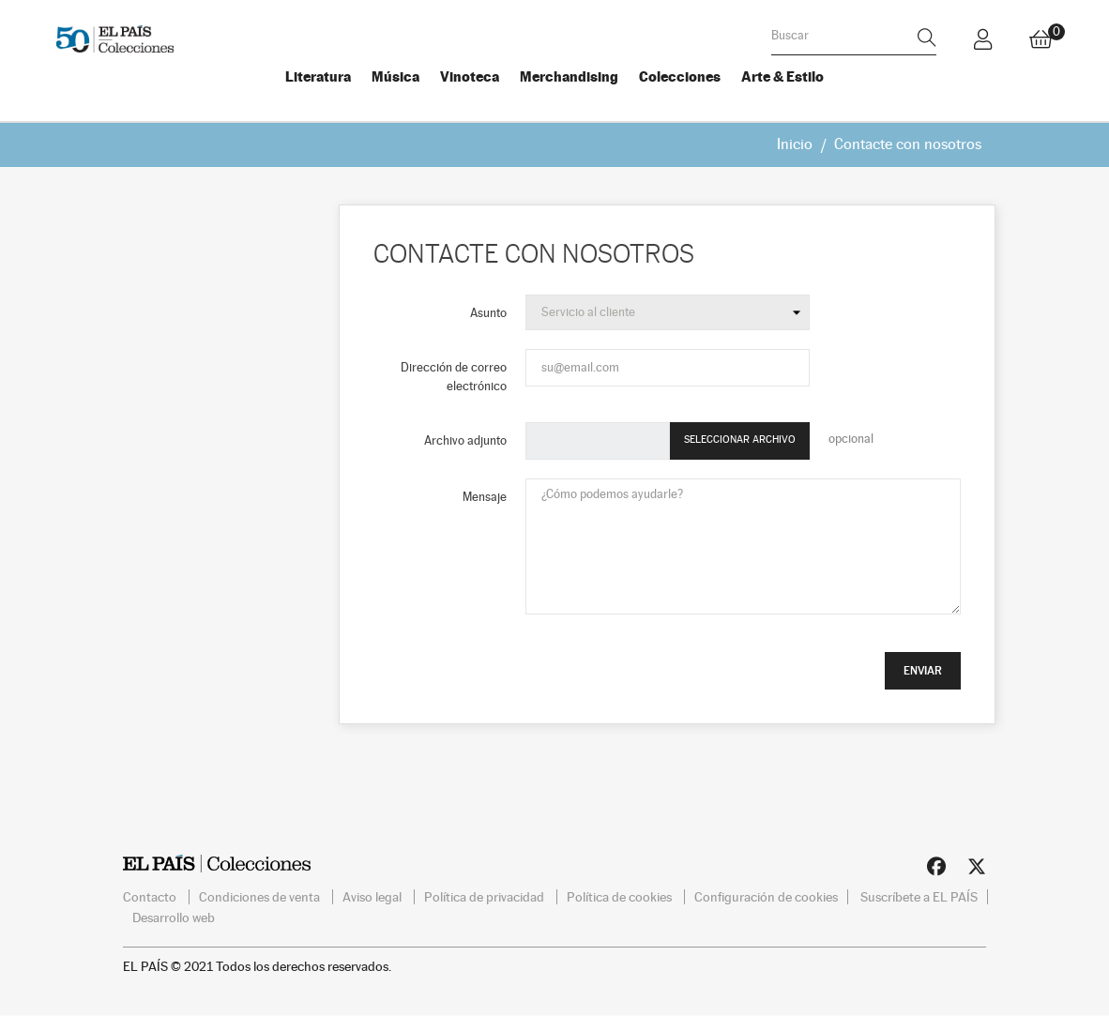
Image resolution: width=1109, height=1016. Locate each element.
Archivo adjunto (465, 440)
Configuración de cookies (766, 895)
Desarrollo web (173, 916)
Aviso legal (373, 895)
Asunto (488, 312)
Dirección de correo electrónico (454, 375)
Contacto (151, 895)
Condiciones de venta (261, 895)
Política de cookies (621, 895)
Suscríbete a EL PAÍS (919, 895)
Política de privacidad (485, 895)
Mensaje (485, 497)
